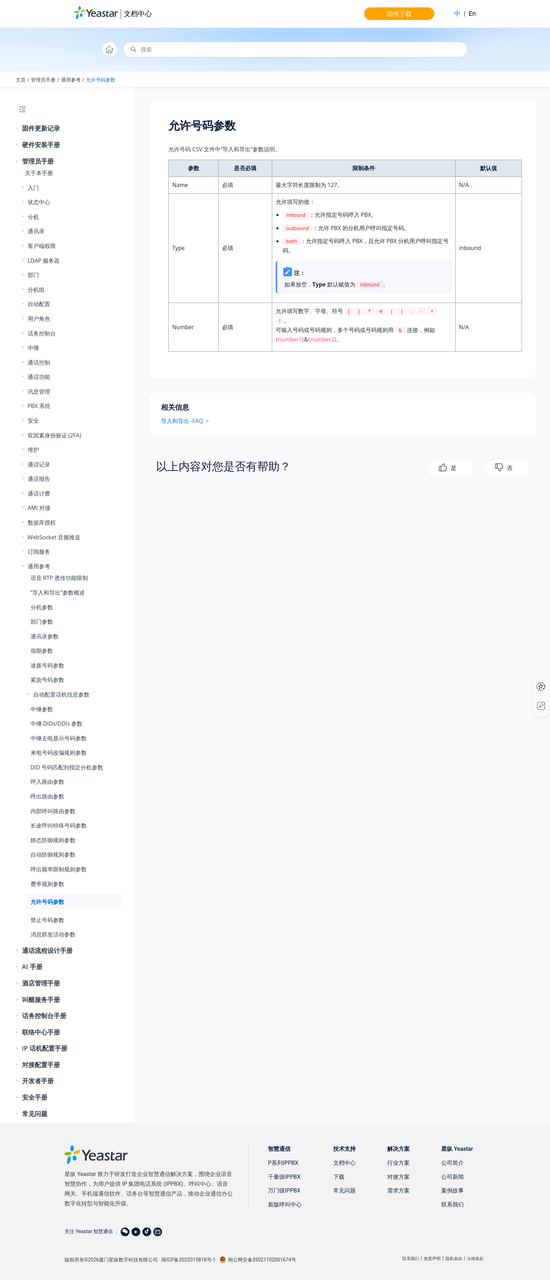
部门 (33, 275)
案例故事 (452, 1190)
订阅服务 (39, 551)
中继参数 (42, 709)
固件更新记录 (41, 128)
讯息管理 (39, 391)
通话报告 (39, 479)
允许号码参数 (100, 79)
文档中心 (138, 13)
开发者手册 (38, 1081)
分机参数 (42, 607)
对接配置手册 (41, 1064)
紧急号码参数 (47, 680)
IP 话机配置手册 (44, 1048)
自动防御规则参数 (53, 854)
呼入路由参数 (47, 782)
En (472, 13)
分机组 (36, 289)
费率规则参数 (47, 884)
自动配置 (39, 304)
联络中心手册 (41, 1032)
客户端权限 (42, 246)
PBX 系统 (39, 406)
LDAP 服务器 (44, 260)
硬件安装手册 (41, 144)
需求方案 (398, 1190)
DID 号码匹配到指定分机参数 (67, 767)
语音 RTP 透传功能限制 (59, 578)
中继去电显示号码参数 (59, 738)
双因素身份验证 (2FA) (54, 435)
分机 (33, 217)
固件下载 (399, 13)
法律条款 (475, 1258)
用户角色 (39, 319)
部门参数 (42, 621)
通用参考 (71, 79)
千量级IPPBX (284, 1177)
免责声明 (432, 1258)
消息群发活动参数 (53, 934)
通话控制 (39, 362)
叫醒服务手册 (41, 999)
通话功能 (39, 377)
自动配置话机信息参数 (61, 694)
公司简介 (452, 1163)
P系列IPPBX (283, 1163)
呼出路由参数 (47, 796)
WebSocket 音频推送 (54, 537)
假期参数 (42, 651)
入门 (33, 188)
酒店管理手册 (41, 983)
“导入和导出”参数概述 (58, 592)
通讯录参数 (45, 636)
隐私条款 (453, 1258)
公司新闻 (452, 1177)
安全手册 (34, 1097)
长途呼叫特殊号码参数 (59, 825)
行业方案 (398, 1163)
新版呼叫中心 (285, 1204)
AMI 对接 (39, 508)
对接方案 (398, 1177)
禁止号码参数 (47, 920)
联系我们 (452, 1204)
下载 (338, 1177)
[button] (18, 128)
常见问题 (34, 1113)
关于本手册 (39, 173)
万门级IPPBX (284, 1190)
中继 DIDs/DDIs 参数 (57, 723)
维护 (33, 450)
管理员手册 (43, 79)
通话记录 (39, 464)
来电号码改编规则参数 (59, 752)
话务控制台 (42, 333)
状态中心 (39, 202)
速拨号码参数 (47, 665)
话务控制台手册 (44, 1015)
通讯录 (36, 231)
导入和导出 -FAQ (182, 421)
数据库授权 (42, 522)
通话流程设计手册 (47, 950)
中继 (33, 348)
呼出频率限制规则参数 (59, 869)
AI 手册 (32, 966)
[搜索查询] (295, 49)
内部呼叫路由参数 (53, 811)
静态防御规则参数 (53, 840)
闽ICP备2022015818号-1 (188, 1259)
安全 (33, 420)
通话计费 (39, 493)
